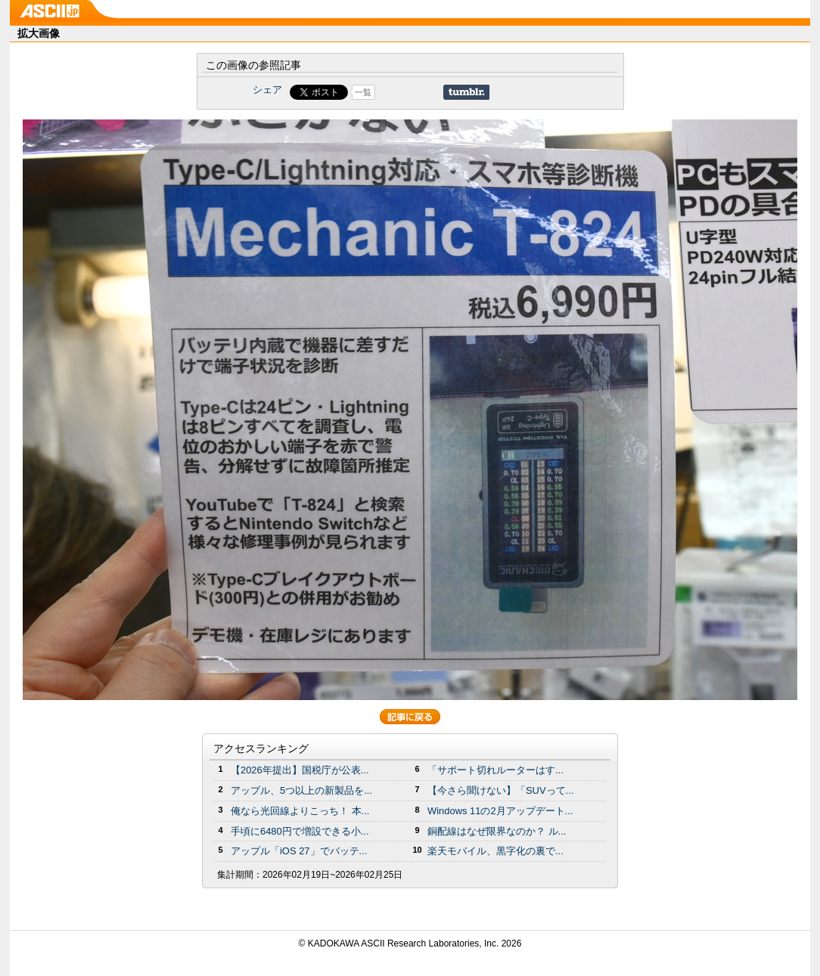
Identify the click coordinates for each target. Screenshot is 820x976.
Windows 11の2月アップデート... (500, 810)
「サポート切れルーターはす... (495, 770)
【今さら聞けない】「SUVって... (500, 790)
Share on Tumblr (466, 92)
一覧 (363, 92)
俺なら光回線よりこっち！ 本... (300, 810)
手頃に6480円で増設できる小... (300, 831)
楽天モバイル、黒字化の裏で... (495, 851)
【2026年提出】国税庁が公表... (300, 770)
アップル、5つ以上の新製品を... (301, 790)
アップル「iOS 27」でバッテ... (299, 851)
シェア (267, 89)
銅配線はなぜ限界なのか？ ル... (496, 831)
